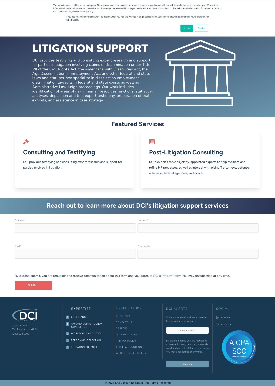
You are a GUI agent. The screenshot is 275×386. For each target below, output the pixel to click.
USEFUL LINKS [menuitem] (129, 308)
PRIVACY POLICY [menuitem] (126, 341)
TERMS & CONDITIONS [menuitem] (130, 347)
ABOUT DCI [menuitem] (123, 316)
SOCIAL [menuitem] (223, 309)
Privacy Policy (171, 276)
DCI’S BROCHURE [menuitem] (127, 334)
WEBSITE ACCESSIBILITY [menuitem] (131, 353)
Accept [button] (186, 28)
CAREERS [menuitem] (122, 328)
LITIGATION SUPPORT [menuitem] (84, 347)
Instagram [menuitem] (226, 324)
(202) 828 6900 (20, 334)
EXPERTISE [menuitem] (81, 308)
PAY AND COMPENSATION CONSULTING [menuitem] (87, 325)
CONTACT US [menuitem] (124, 322)
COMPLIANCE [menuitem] (79, 317)
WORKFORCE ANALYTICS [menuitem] (86, 333)
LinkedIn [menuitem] (225, 317)
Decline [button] (201, 28)
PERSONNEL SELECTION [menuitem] (86, 340)
